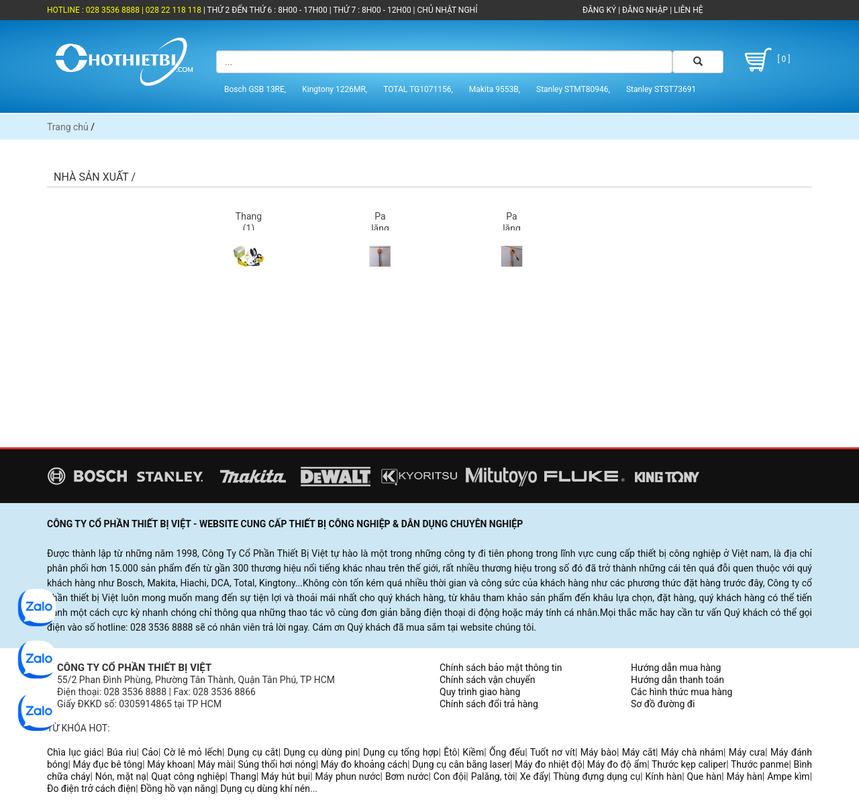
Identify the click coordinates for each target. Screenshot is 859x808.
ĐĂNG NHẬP (645, 10)
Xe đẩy (534, 776)
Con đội (450, 776)
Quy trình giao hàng (480, 691)
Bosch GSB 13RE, (255, 89)
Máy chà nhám (692, 752)
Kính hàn (663, 776)
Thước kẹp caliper (689, 764)
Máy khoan (170, 764)
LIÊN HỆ (687, 10)
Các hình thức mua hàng (681, 691)
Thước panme (760, 764)
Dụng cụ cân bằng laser (461, 764)
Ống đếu (507, 752)
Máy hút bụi (285, 776)
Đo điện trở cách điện (91, 788)
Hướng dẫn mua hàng (676, 667)
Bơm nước (407, 776)
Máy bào (598, 752)
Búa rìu (121, 752)
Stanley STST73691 (661, 89)
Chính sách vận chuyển (488, 679)
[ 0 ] (765, 60)
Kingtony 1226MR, (334, 89)
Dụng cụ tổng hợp (400, 752)
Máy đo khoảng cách (364, 764)
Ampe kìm (788, 776)
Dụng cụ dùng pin (320, 752)
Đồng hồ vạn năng (177, 788)
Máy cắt (639, 752)
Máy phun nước (348, 776)
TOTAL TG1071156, (418, 89)
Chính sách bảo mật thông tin (501, 667)
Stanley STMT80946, (573, 89)
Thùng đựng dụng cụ (596, 776)
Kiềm (473, 752)
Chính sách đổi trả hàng (489, 704)
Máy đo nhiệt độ (549, 764)
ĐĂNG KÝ (599, 10)
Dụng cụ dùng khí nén (265, 788)
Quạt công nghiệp (188, 776)
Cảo (150, 752)
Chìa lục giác (74, 752)
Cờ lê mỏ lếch (193, 752)
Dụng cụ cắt (253, 752)
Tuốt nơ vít (552, 752)
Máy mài (215, 764)
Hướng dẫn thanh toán (677, 679)
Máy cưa (747, 752)
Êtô (450, 752)
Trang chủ (68, 127)
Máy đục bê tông (107, 764)
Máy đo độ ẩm (617, 764)
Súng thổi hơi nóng (276, 764)
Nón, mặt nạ (120, 776)
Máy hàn (744, 776)
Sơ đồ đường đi (663, 704)
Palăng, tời (493, 776)
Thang (243, 776)
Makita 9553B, (494, 89)
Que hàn (704, 776)
